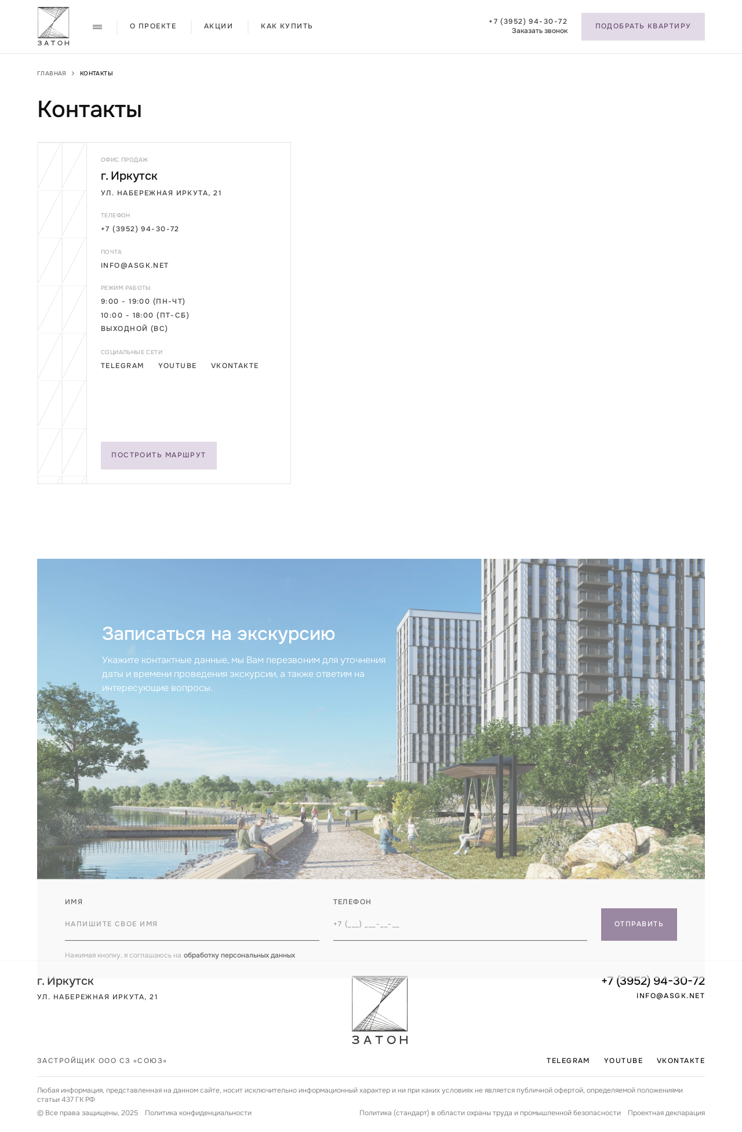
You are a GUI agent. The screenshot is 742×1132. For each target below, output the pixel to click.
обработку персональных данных (239, 972)
